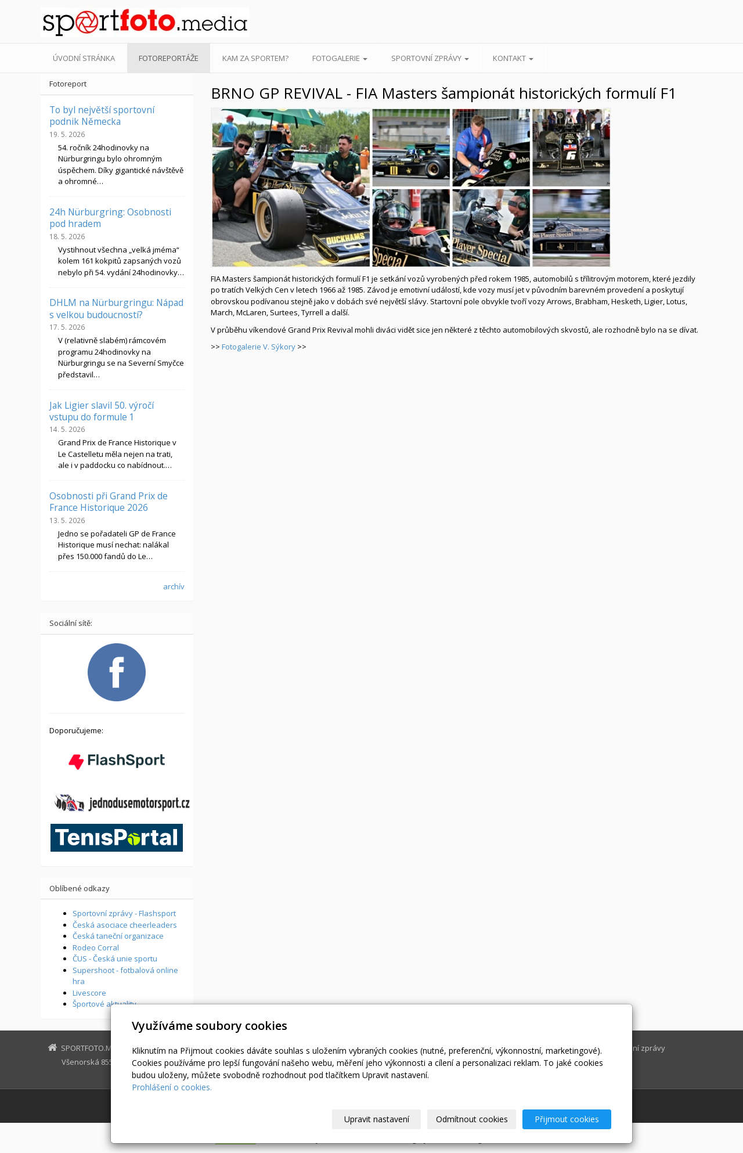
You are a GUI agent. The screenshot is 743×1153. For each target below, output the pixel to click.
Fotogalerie (339, 58)
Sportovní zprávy (430, 58)
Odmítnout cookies (472, 1119)
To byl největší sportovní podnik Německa (101, 115)
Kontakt (513, 58)
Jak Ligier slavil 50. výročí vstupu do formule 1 (101, 411)
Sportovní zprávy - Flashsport (124, 913)
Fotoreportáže (169, 58)
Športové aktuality (104, 1004)
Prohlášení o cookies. (172, 1087)
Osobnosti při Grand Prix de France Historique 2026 (108, 501)
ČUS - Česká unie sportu (115, 958)
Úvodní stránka (84, 58)
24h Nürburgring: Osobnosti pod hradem (110, 218)
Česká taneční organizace (118, 936)
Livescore (89, 993)
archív (174, 586)
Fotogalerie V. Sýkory (258, 346)
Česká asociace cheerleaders (125, 925)
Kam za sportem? (255, 58)
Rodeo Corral (96, 947)
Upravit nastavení (376, 1119)
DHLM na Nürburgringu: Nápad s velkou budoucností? (116, 308)
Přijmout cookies (567, 1119)
